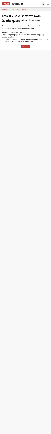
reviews (5, 9)
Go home (25, 46)
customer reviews (19, 9)
